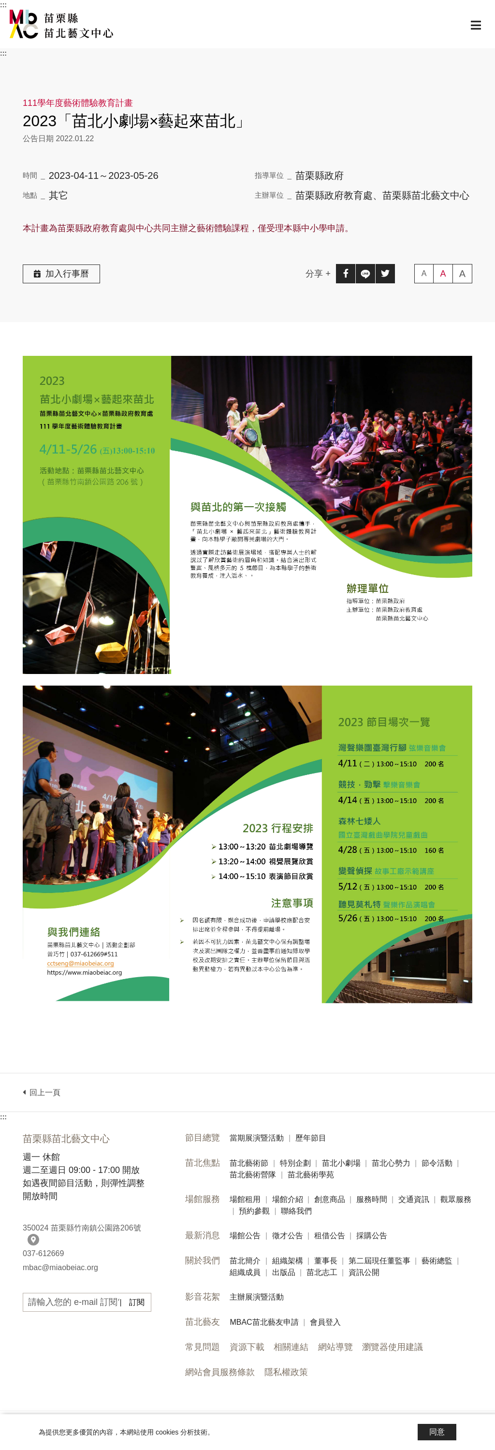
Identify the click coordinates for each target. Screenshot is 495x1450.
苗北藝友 (202, 1322)
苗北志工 (321, 1272)
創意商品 (329, 1199)
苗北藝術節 (249, 1163)
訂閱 (137, 1302)
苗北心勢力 (391, 1163)
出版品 (283, 1272)
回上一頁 (41, 1092)
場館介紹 (287, 1199)
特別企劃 (295, 1163)
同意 (437, 1432)
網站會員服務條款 (220, 1372)
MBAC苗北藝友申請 (264, 1322)
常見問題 (202, 1347)
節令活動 (437, 1163)
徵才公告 (287, 1235)
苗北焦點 (202, 1163)
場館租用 (245, 1199)
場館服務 (202, 1199)
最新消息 (202, 1235)
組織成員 (245, 1272)
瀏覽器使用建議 (392, 1347)
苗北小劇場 (341, 1163)
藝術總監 (437, 1261)
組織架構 (287, 1261)
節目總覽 (202, 1137)
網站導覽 (335, 1347)
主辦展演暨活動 (257, 1297)
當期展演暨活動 (257, 1138)
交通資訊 (413, 1199)
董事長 (325, 1261)
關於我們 (202, 1260)
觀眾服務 (455, 1199)
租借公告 (329, 1235)
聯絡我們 (296, 1211)
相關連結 (291, 1347)
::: (3, 5)
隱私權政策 (286, 1372)
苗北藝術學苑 (311, 1175)
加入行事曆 (61, 273)
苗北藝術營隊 (253, 1175)
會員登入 (325, 1322)
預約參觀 (254, 1211)
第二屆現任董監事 (379, 1261)
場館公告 (245, 1235)
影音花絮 (202, 1297)
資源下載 (247, 1347)
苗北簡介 (245, 1261)
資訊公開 (364, 1272)
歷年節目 (310, 1138)
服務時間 (371, 1199)
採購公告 (371, 1235)
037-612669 (43, 1253)
